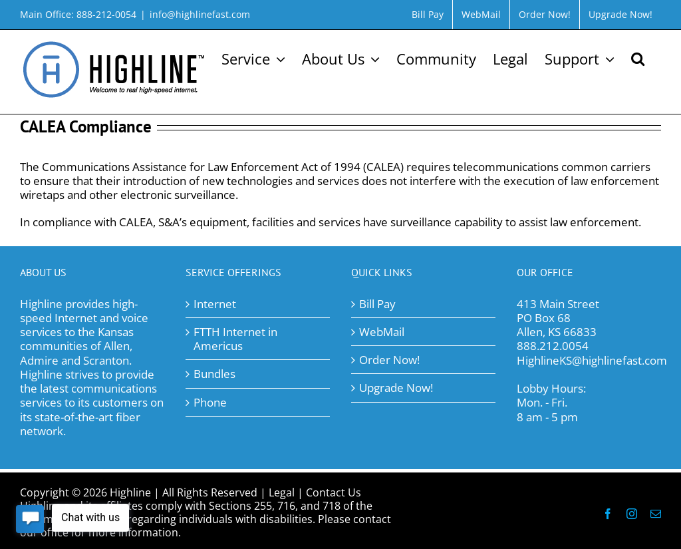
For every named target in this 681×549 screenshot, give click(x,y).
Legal (282, 492)
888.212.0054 (553, 345)
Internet (215, 304)
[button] (637, 57)
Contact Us (333, 492)
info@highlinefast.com (200, 14)
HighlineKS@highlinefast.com (592, 360)
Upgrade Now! (396, 388)
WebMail (381, 332)
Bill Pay (377, 304)
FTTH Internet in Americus (235, 339)
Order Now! (389, 360)
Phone (210, 402)
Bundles (214, 374)
